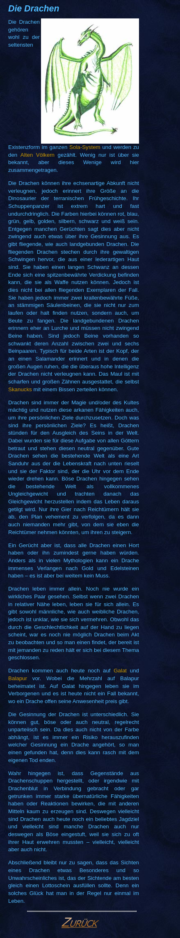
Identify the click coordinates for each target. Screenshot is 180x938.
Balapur (17, 678)
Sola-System (84, 147)
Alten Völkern (38, 155)
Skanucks (20, 389)
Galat (120, 670)
